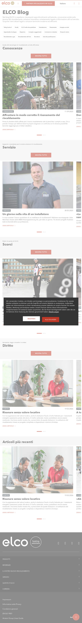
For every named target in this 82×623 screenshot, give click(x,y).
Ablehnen (31, 319)
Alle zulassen (50, 320)
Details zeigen (54, 312)
